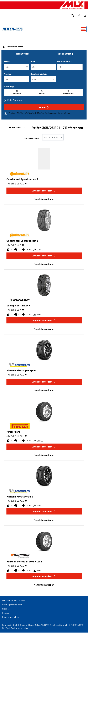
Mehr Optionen (13, 100)
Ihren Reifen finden (15, 47)
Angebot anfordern (44, 190)
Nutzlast (8, 74)
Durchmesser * (64, 61)
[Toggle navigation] (84, 29)
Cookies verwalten (10, 617)
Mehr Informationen (44, 199)
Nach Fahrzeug (65, 53)
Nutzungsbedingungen (12, 604)
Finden (44, 107)
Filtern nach (17, 127)
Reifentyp (9, 86)
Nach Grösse (23, 53)
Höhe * (34, 61)
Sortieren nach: (31, 138)
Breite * (7, 61)
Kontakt (5, 613)
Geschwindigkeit (39, 74)
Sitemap (6, 608)
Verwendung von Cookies (13, 600)
